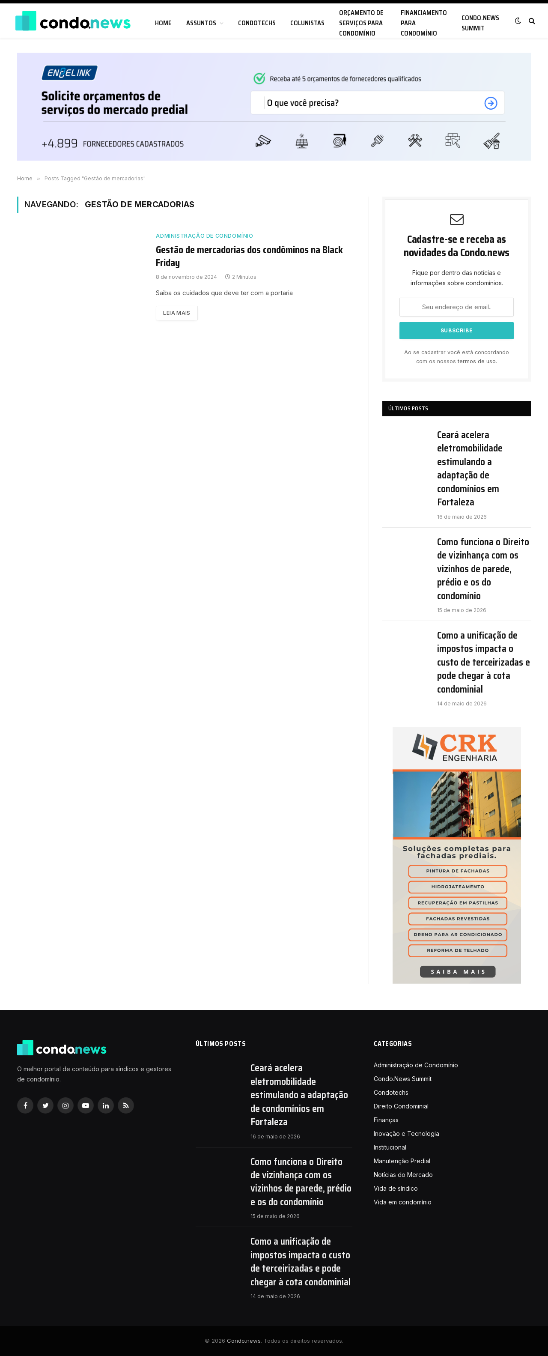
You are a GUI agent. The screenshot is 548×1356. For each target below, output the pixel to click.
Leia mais (176, 313)
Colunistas (307, 23)
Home (163, 23)
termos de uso (477, 361)
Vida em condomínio (403, 1202)
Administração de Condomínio (204, 236)
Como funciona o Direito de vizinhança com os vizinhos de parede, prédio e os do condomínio (483, 569)
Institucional (390, 1147)
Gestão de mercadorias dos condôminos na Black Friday (249, 256)
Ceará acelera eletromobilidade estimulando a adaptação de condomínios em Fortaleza (470, 468)
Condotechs (257, 23)
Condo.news (244, 1340)
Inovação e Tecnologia (406, 1133)
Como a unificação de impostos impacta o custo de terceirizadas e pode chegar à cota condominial (483, 662)
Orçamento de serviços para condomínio (361, 23)
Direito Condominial (401, 1106)
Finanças (386, 1119)
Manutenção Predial (402, 1161)
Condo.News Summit (480, 23)
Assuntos (201, 23)
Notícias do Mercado (403, 1174)
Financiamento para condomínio (424, 23)
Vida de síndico (396, 1188)
